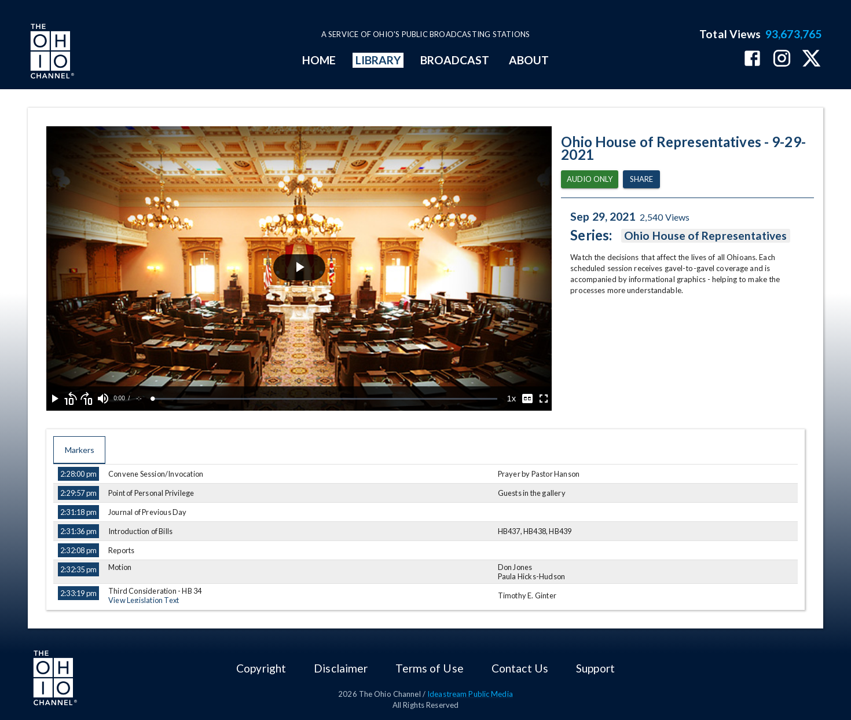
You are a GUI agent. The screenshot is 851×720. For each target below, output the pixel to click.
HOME (319, 60)
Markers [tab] (79, 450)
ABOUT (529, 60)
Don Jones (515, 567)
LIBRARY (378, 60)
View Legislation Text (143, 600)
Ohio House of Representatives (705, 236)
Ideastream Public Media (470, 694)
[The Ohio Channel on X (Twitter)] (811, 59)
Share (641, 179)
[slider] (325, 399)
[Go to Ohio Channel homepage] (51, 52)
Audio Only (589, 179)
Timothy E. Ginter (527, 595)
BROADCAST (455, 60)
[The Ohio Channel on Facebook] (752, 59)
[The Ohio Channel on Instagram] (782, 59)
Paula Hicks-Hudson (532, 576)
